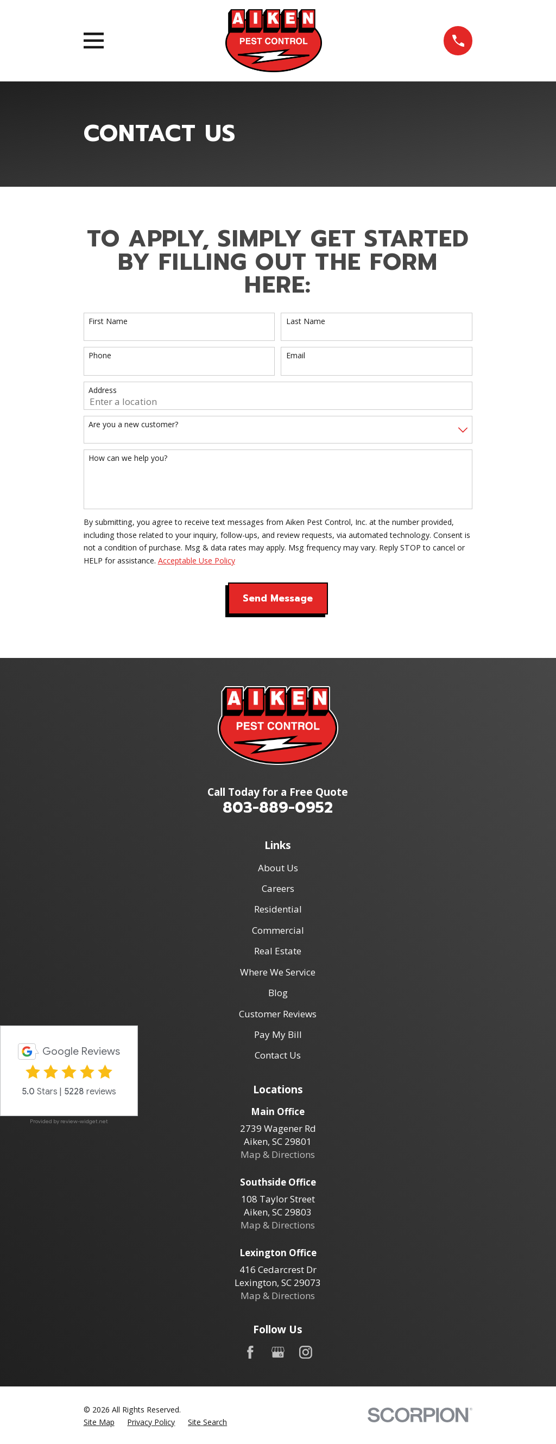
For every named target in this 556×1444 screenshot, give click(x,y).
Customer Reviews (278, 1014)
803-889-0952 (278, 807)
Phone (100, 355)
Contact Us (278, 1055)
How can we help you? (128, 458)
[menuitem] (99, 1422)
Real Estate (277, 951)
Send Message (278, 598)
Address (103, 390)
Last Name (305, 321)
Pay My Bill (278, 1034)
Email (295, 355)
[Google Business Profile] (278, 1352)
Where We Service (277, 972)
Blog (278, 992)
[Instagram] (305, 1352)
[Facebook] (250, 1352)
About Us (278, 868)
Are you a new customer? (133, 424)
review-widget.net (84, 1121)
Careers (278, 888)
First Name (108, 321)
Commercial (278, 930)
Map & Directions (278, 1154)
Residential (278, 909)
